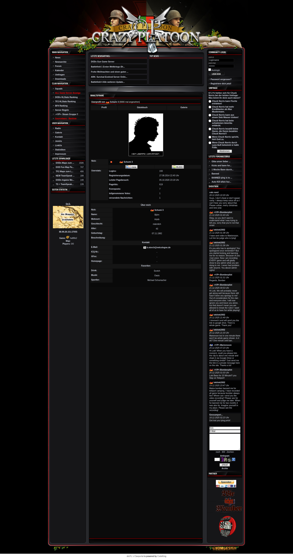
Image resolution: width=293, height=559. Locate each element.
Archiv (225, 468)
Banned (215, 174)
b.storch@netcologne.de (159, 247)
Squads (58, 89)
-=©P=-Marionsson (223, 345)
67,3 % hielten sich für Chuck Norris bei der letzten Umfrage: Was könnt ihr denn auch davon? (225, 95)
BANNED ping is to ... (222, 178)
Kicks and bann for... (222, 165)
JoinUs (58, 141)
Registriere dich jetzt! (221, 84)
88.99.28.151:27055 (68, 232)
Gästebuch (142, 107)
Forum (58, 66)
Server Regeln (62, 110)
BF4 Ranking (61, 106)
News (57, 58)
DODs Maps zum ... (65, 163)
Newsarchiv (61, 62)
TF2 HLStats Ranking (65, 101)
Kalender (59, 70)
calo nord (214, 192)
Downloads (60, 79)
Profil (104, 107)
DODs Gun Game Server (102, 62)
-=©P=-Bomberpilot (223, 212)
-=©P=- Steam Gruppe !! (66, 114)
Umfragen (60, 75)
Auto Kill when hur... (221, 182)
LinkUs (58, 145)
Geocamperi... (216, 415)
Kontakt (59, 137)
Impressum (60, 154)
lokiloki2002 (219, 230)
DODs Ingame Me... (65, 180)
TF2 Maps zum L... (64, 171)
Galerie (58, 133)
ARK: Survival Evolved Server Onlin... (109, 77)
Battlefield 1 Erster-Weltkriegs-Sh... (108, 67)
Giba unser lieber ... (221, 161)
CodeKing (161, 556)
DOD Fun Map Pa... (65, 167)
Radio (58, 128)
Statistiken (60, 150)
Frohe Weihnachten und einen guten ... (109, 72)
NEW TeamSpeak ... (65, 176)
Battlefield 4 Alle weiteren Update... (108, 82)
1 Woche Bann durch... (223, 170)
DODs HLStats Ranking (66, 97)
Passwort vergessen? (221, 79)
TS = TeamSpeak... (64, 184)
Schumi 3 (114, 102)
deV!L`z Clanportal (135, 556)
